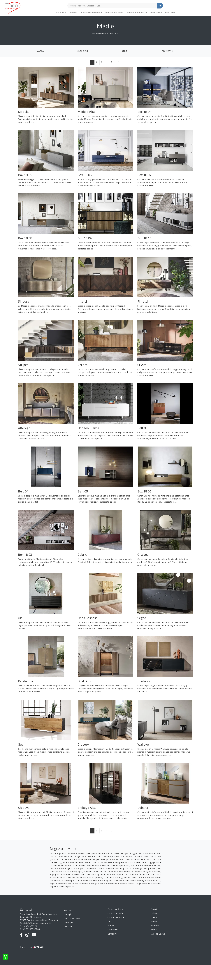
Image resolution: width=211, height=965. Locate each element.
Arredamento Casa (91, 12)
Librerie (155, 925)
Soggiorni (156, 909)
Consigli (67, 914)
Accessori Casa (114, 12)
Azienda (68, 910)
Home (93, 33)
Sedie (154, 921)
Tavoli (154, 917)
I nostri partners (72, 918)
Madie (117, 33)
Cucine (73, 12)
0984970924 (30, 926)
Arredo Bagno (158, 933)
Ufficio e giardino (137, 12)
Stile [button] (124, 51)
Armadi (111, 925)
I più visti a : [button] (168, 51)
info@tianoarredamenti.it (38, 923)
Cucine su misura (116, 917)
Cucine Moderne (115, 909)
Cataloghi (156, 12)
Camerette (113, 929)
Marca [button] (40, 51)
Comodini (112, 933)
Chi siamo (61, 12)
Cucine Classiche (116, 913)
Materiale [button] (83, 51)
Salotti (154, 913)
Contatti (170, 12)
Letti (110, 921)
